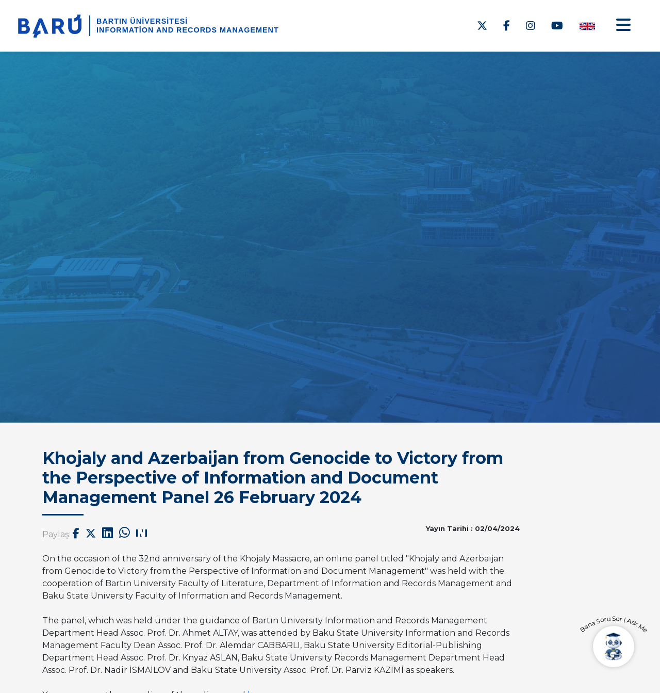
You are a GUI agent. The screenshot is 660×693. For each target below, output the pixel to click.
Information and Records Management (187, 30)
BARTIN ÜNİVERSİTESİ (142, 21)
